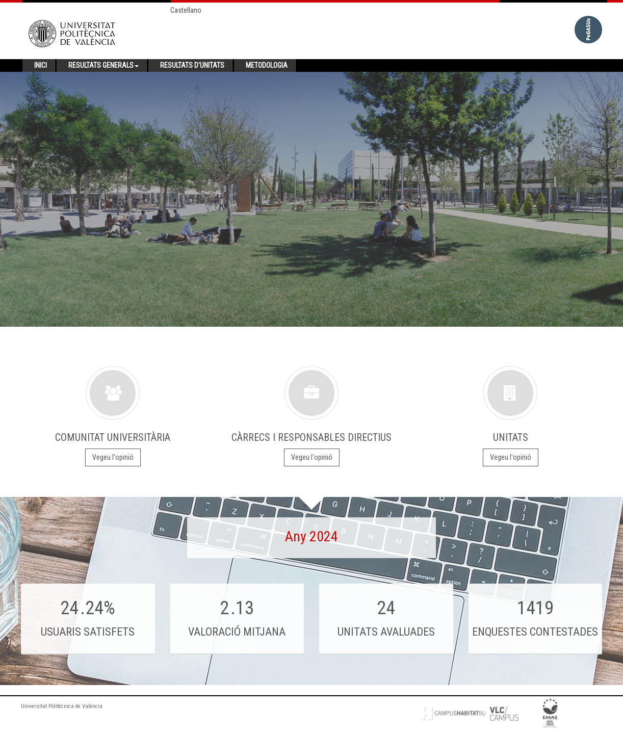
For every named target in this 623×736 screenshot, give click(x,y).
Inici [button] (40, 65)
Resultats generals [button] (103, 65)
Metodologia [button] (267, 65)
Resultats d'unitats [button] (192, 65)
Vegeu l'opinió (113, 457)
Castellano (185, 10)
